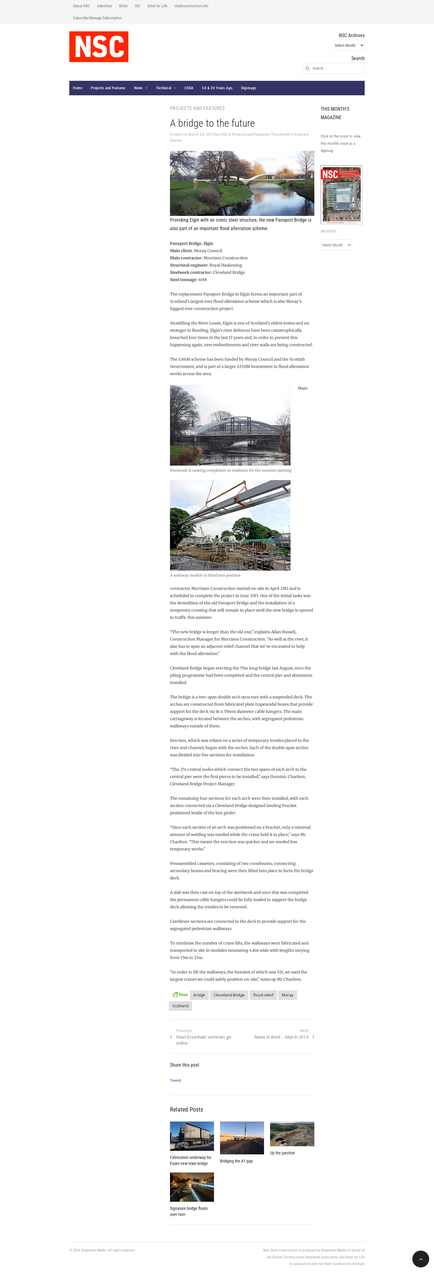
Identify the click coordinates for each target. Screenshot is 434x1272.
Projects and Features (108, 88)
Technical (163, 88)
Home (77, 88)
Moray (288, 995)
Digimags (248, 88)
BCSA (123, 6)
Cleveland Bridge (229, 995)
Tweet (175, 1080)
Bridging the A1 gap (236, 1161)
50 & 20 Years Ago (217, 88)
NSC (223, 134)
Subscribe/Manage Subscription (97, 18)
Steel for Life (157, 6)
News (138, 88)
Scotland (180, 1005)
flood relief (263, 995)
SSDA (188, 88)
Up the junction (282, 1152)
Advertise (104, 6)
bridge (199, 995)
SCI (137, 6)
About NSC (81, 6)
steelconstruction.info (192, 6)
